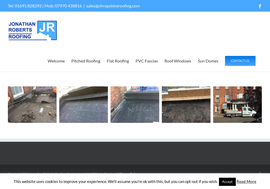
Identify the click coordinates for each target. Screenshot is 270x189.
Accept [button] (227, 182)
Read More (246, 181)
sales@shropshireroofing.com (113, 5)
